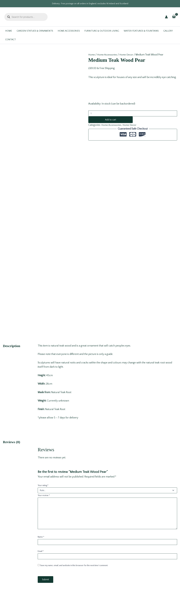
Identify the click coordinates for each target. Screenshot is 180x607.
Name (41, 389)
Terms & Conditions (90, 562)
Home (91, 54)
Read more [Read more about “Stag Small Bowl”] (72, 524)
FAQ (90, 566)
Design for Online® (115, 599)
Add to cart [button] (115, 524)
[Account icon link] (166, 16)
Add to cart (110, 119)
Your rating (43, 337)
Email (41, 403)
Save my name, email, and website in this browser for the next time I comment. (74, 418)
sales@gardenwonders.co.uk (20, 566)
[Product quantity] (132, 113)
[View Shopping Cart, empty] (174, 16)
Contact (90, 557)
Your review (44, 347)
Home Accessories (108, 54)
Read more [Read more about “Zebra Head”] (31, 524)
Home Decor (128, 54)
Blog (90, 570)
